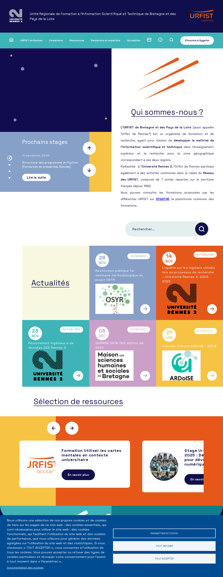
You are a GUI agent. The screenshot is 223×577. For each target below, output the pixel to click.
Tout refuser (164, 545)
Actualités (133, 40)
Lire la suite (36, 177)
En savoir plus (78, 482)
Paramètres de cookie (164, 532)
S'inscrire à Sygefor (197, 40)
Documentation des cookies (25, 567)
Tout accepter (164, 559)
